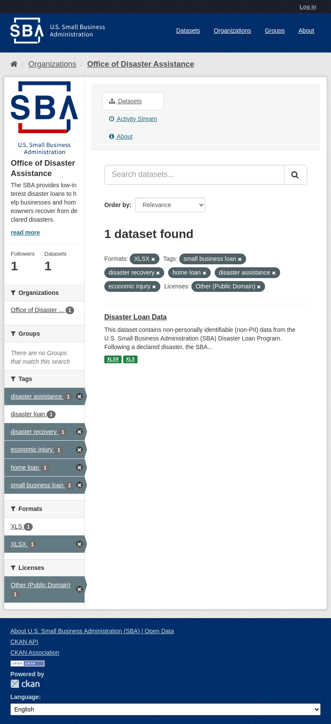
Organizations (232, 30)
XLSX (113, 359)
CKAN (25, 683)
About (306, 30)
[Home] (14, 64)
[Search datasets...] (194, 175)
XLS (130, 359)
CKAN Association (34, 652)
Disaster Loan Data (135, 317)
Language (24, 696)
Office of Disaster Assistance (140, 64)
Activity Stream (133, 118)
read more (25, 232)
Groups (274, 30)
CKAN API (24, 641)
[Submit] (295, 175)
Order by (116, 204)
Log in (308, 6)
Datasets (188, 30)
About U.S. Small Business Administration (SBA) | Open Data (92, 631)
